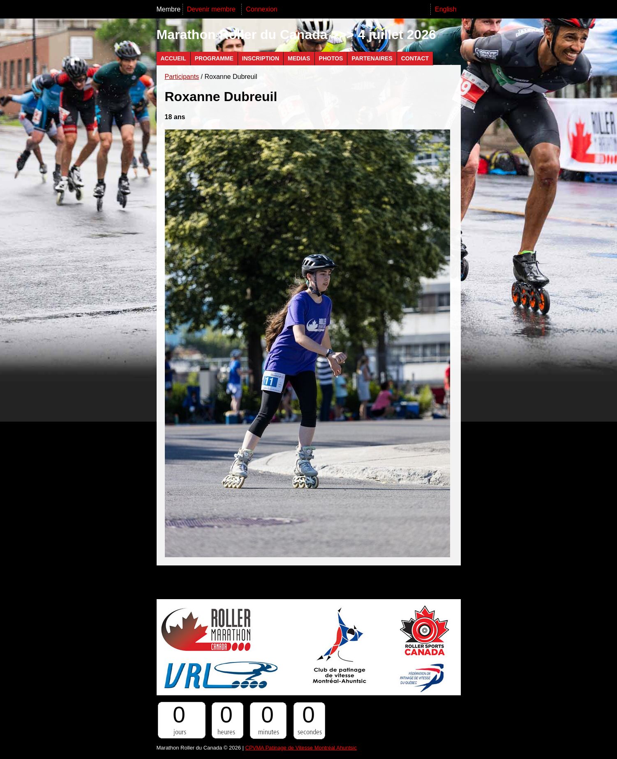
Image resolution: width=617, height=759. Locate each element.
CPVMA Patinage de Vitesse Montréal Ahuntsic (301, 748)
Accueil (173, 58)
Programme (214, 58)
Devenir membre (212, 9)
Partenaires (371, 58)
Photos (331, 58)
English (445, 9)
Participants (182, 76)
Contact (415, 58)
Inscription (260, 58)
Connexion (261, 9)
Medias (299, 58)
